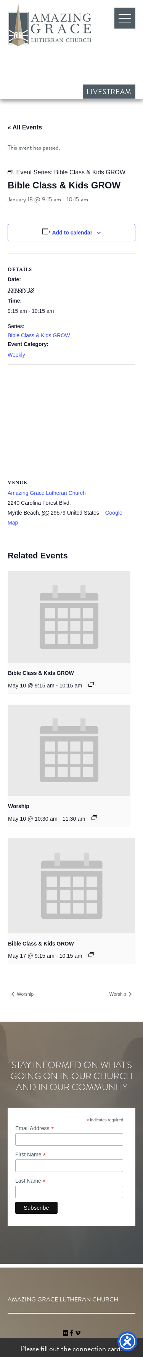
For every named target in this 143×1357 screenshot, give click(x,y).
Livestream (109, 91)
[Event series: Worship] (94, 817)
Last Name (30, 1181)
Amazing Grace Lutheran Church (50, 25)
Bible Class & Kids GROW (39, 335)
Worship (18, 806)
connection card (96, 1348)
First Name (30, 1154)
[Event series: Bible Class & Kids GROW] (91, 684)
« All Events (25, 127)
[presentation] (69, 617)
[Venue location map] (71, 420)
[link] (66, 1333)
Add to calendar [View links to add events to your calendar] (72, 233)
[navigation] (77, 1333)
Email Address (34, 1128)
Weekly (16, 355)
